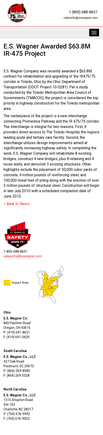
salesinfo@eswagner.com (80, 17)
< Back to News (16, 204)
